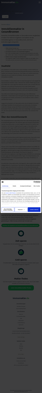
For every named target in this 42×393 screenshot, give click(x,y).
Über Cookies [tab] (37, 186)
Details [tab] (14, 186)
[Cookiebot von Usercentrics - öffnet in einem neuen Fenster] (34, 182)
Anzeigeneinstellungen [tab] (25, 186)
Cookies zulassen (34, 209)
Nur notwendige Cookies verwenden (8, 209)
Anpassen (21, 209)
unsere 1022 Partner (11, 193)
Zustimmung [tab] (5, 186)
